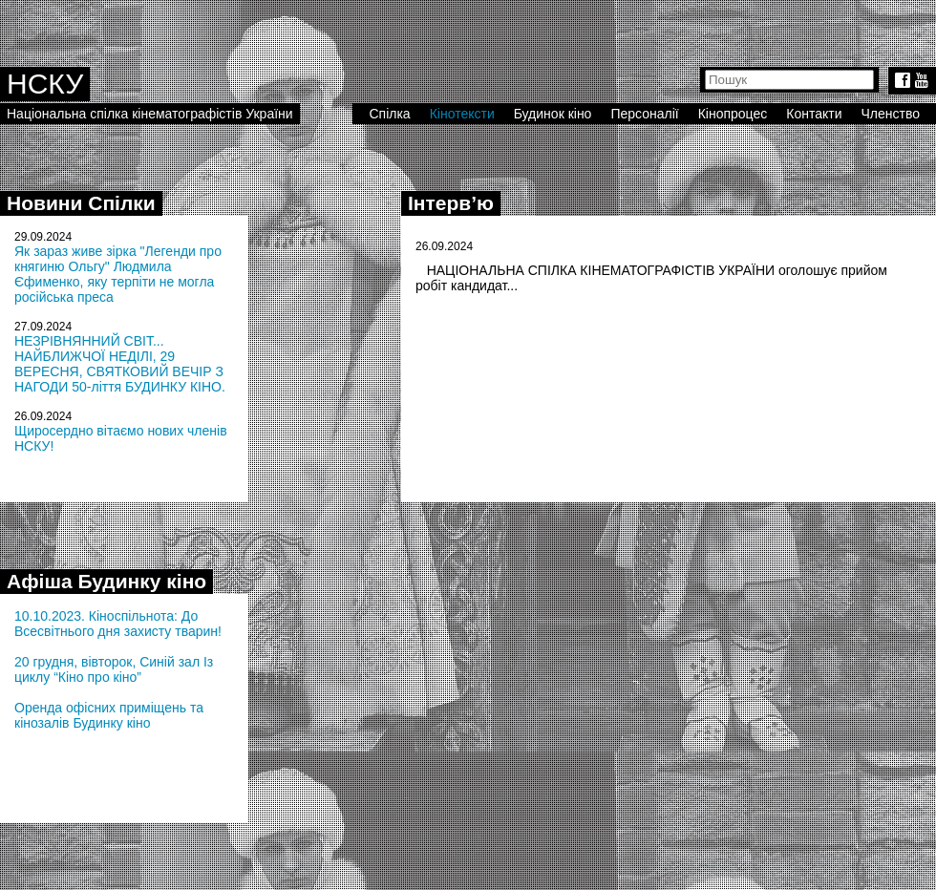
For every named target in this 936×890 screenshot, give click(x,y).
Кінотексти (462, 113)
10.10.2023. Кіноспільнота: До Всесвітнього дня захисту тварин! (118, 623)
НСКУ (45, 83)
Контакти (813, 113)
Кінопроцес (733, 113)
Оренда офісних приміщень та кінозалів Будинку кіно (108, 715)
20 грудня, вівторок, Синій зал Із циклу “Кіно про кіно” (113, 669)
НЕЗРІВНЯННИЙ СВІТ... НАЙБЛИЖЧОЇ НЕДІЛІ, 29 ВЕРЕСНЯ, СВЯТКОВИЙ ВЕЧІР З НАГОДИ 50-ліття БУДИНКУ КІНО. (119, 363)
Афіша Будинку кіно (106, 581)
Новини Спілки (81, 203)
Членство (891, 113)
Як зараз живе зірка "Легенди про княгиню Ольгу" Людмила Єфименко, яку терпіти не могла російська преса (118, 274)
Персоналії (644, 113)
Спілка (389, 113)
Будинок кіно (553, 113)
